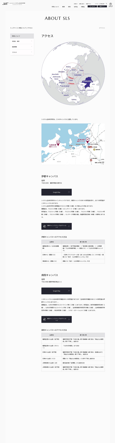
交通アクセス (88, 3)
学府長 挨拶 (15, 41)
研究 (69, 7)
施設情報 (14, 47)
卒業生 (83, 7)
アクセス (102, 28)
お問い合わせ (81, 3)
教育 (63, 7)
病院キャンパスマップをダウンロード (56, 319)
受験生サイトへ (102, 6)
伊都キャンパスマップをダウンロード (56, 226)
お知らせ (75, 3)
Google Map (56, 192)
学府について (55, 7)
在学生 (76, 7)
